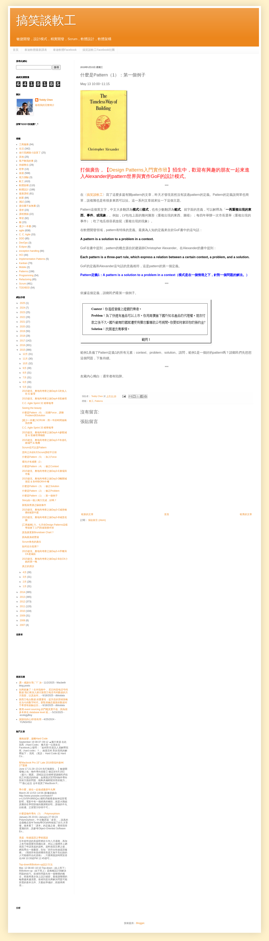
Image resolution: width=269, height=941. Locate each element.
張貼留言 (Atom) (97, 520)
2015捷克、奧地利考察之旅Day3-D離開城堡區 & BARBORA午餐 (44, 480)
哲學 (21, 169)
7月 (25, 377)
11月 (26, 358)
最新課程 (24, 193)
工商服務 (24, 144)
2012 (23, 601)
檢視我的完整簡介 (44, 105)
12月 (26, 354)
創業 (21, 197)
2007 (23, 625)
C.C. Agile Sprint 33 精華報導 (37, 427)
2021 (23, 321)
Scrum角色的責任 (31, 541)
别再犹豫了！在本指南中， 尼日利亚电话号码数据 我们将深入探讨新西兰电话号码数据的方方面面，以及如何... (43, 692)
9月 (25, 368)
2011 (23, 606)
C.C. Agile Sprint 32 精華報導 (37, 403)
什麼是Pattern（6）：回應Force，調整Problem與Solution (43, 414)
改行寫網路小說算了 (30, 152)
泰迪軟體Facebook (64, 49)
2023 (23, 312)
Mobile (22, 267)
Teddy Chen (46, 99)
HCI (21, 255)
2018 (23, 335)
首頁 (15, 49)
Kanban (23, 263)
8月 (25, 372)
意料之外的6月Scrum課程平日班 (39, 452)
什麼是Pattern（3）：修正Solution (40, 486)
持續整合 (24, 164)
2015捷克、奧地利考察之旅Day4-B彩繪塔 (44, 398)
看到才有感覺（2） (32, 461)
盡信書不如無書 (27, 205)
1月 (25, 586)
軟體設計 (24, 189)
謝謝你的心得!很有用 (30, 719)
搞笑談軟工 (46, 20)
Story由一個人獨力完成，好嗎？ (39, 500)
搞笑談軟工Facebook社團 (98, 49)
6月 (25, 382)
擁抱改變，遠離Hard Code (33, 738)
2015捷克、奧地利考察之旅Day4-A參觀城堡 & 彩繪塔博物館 (44, 434)
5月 (25, 387)
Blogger (140, 923)
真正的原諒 (28, 566)
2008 (23, 620)
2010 (23, 611)
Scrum (22, 283)
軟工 (91, 401)
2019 (23, 331)
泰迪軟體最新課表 (35, 49)
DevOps (23, 242)
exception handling (29, 251)
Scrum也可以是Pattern (34, 447)
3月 (25, 577)
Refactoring (25, 279)
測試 (21, 201)
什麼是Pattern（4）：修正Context (40, 466)
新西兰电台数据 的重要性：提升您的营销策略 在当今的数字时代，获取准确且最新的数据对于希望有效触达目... (43, 702)
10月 (26, 363)
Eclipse (23, 246)
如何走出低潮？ (30, 546)
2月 (25, 581)
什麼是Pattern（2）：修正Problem (40, 490)
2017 (23, 340)
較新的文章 (87, 514)
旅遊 (21, 173)
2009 (23, 615)
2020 (23, 326)
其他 (21, 156)
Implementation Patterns (32, 259)
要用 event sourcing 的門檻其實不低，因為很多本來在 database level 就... (43, 711)
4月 (25, 572)
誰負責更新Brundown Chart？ (38, 532)
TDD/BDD (24, 287)
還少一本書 (25, 226)
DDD (21, 238)
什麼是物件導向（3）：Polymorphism (39, 813)
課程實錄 (24, 214)
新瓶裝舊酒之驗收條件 (34, 505)
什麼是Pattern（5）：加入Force (39, 457)
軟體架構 (24, 185)
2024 (23, 307)
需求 (21, 210)
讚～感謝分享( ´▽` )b (30, 682)
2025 (23, 303)
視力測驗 (24, 177)
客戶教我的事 (26, 160)
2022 (23, 317)
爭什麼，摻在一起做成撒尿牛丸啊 (37, 789)
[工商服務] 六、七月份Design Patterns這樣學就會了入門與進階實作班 (45, 526)
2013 (23, 597)
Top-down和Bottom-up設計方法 (36, 864)
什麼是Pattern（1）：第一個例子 (40, 495)
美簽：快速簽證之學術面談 (33, 837)
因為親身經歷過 (30, 537)
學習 (21, 218)
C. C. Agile (25, 234)
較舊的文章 (246, 514)
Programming (26, 275)
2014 (23, 592)
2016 (23, 345)
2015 (23, 349)
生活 (21, 148)
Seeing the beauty (32, 408)
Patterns (99, 401)
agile (21, 230)
